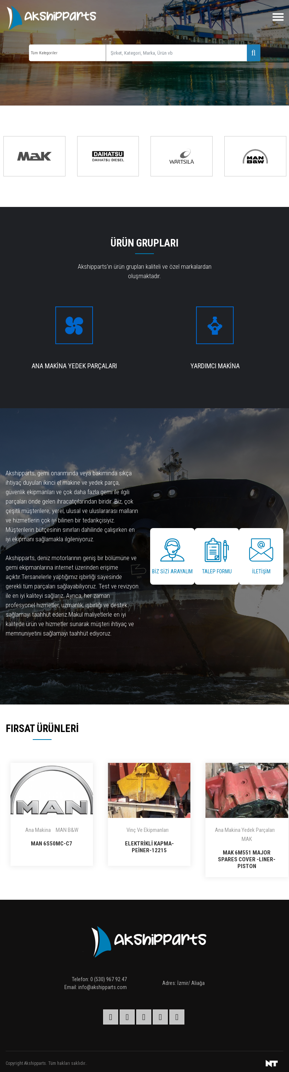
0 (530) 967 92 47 (108, 979)
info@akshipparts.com (102, 987)
